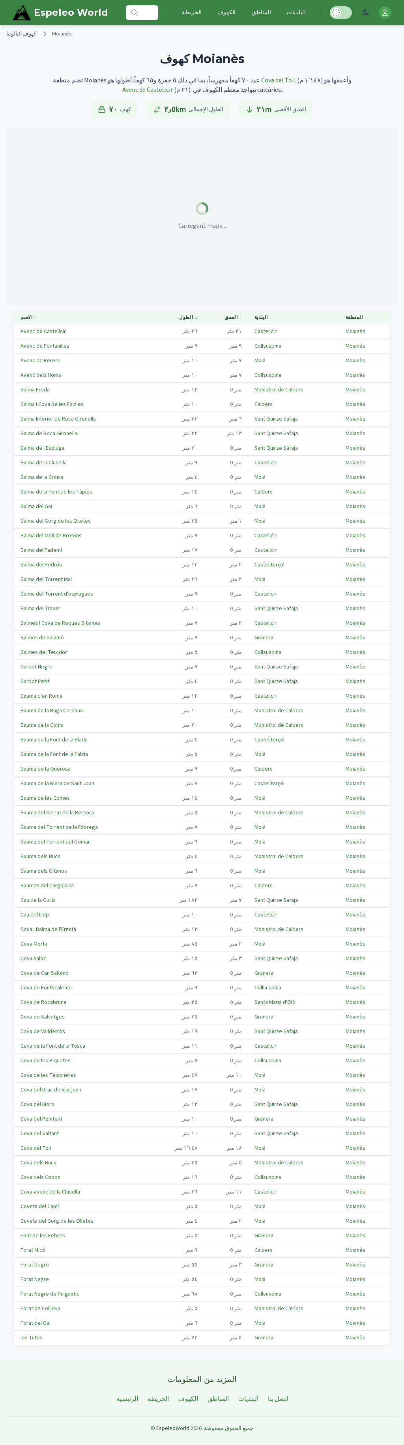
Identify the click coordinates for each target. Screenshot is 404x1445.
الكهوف (227, 13)
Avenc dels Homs (41, 375)
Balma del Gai (36, 506)
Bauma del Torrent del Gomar (55, 842)
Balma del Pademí (41, 550)
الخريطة (192, 13)
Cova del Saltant (40, 1134)
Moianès (355, 331)
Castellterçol (269, 565)
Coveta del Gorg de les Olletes (57, 1221)
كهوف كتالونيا (21, 34)
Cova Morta (34, 944)
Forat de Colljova (40, 1309)
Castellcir (265, 331)
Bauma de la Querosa (46, 769)
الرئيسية (127, 1399)
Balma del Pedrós (41, 565)
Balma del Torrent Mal (46, 579)
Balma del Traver (40, 609)
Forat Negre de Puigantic (50, 1294)
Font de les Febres (43, 1236)
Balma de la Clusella (44, 463)
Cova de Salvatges (43, 1017)
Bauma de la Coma (42, 725)
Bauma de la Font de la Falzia (54, 754)
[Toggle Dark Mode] (341, 12)
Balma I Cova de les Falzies (52, 404)
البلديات (296, 13)
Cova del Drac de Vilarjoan (51, 1090)
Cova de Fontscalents (46, 988)
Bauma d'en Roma (41, 696)
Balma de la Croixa (42, 477)
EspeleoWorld (172, 1428)
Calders (263, 404)
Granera (263, 638)
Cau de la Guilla (38, 900)
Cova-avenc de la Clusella (50, 1192)
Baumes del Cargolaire (47, 886)
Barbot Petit (35, 681)
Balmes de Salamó (42, 638)
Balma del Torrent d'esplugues (57, 594)
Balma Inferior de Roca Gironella (58, 419)
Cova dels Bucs (38, 1163)
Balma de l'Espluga (42, 448)
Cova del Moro (37, 1104)
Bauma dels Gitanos (44, 871)
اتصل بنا (278, 1399)
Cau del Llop (35, 915)
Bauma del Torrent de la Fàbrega (59, 827)
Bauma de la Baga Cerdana (52, 711)
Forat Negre (35, 1265)
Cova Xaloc (33, 959)
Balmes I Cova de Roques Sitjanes (60, 623)
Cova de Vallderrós (43, 1031)
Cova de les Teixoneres (48, 1075)
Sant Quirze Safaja (276, 419)
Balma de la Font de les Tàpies (56, 492)
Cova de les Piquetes (46, 1061)
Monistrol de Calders (278, 390)
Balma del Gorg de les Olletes (56, 521)
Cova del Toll (278, 80)
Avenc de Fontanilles (45, 346)
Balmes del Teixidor (44, 652)
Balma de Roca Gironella (49, 434)
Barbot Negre (36, 667)
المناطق (261, 13)
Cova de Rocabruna (43, 1002)
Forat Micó (33, 1250)
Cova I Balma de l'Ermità (48, 929)
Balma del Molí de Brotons (51, 536)
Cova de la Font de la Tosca (53, 1046)
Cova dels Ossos (40, 1177)
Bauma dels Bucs (40, 856)
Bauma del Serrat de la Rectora (57, 813)
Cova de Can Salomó (45, 973)
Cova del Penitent (41, 1119)
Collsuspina (267, 346)
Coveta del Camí (40, 1206)
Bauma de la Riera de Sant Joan (57, 784)
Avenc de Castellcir (147, 90)
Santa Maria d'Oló (275, 1002)
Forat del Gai (35, 1323)
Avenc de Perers (40, 361)
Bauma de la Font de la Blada (54, 740)
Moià (260, 361)
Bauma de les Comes (45, 798)
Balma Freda (35, 390)
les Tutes (32, 1338)
